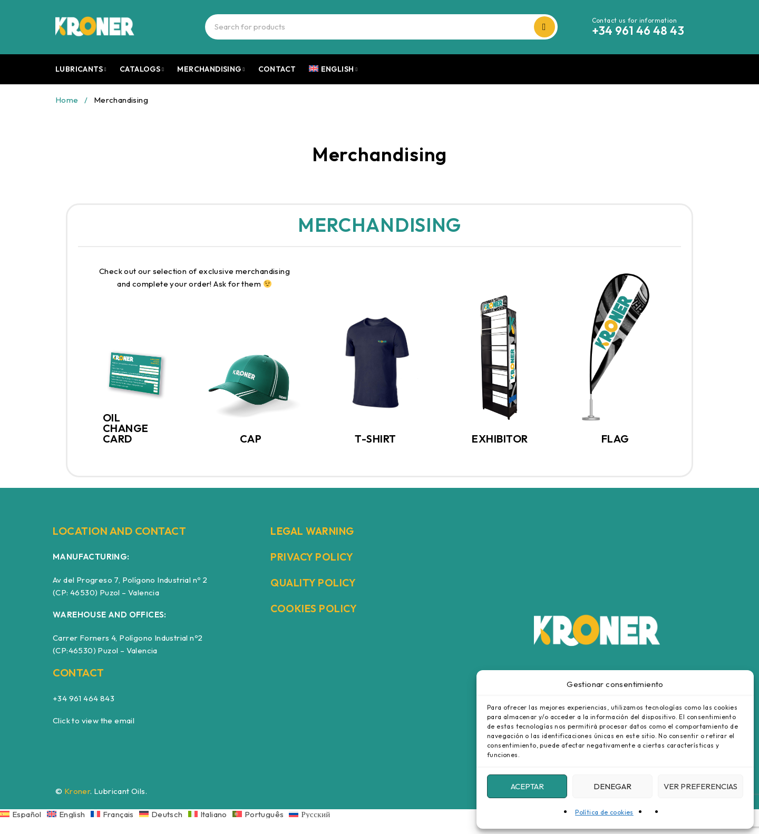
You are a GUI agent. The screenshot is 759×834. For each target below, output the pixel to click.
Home (67, 100)
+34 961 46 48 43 (638, 30)
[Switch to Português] (260, 813)
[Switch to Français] (115, 813)
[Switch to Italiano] (210, 813)
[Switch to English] (69, 813)
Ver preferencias (700, 786)
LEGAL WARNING (314, 530)
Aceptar (527, 786)
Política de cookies (604, 812)
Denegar (612, 786)
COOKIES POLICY (314, 608)
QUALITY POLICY (313, 582)
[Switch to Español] (23, 813)
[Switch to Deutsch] (163, 813)
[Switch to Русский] (309, 813)
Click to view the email (93, 720)
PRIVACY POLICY (312, 556)
